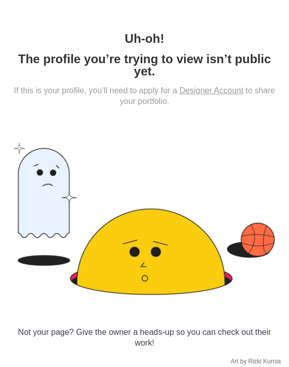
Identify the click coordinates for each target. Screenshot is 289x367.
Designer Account (211, 90)
